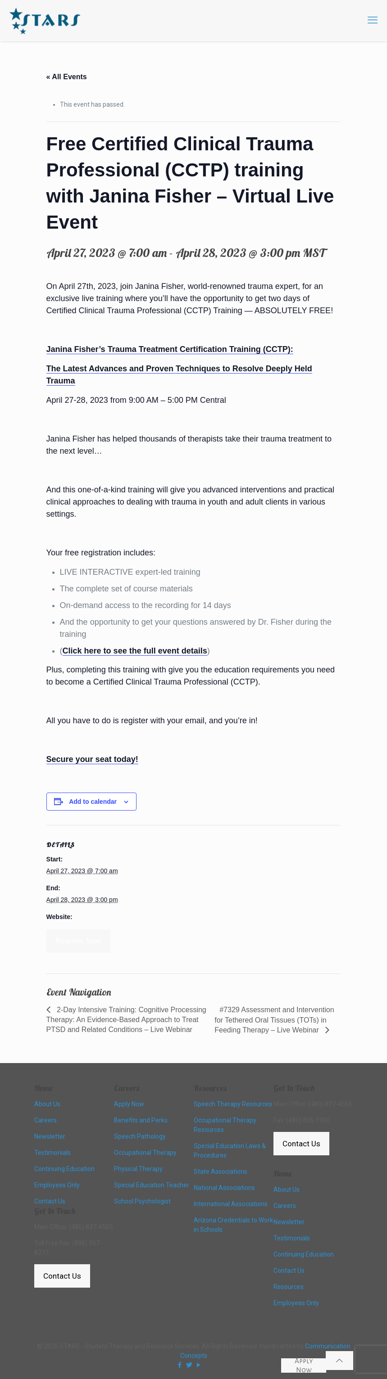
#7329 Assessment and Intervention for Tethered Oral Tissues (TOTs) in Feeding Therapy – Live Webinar (274, 1020)
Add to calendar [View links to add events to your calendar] (93, 801)
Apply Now (304, 1365)
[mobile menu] (372, 20)
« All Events (66, 77)
